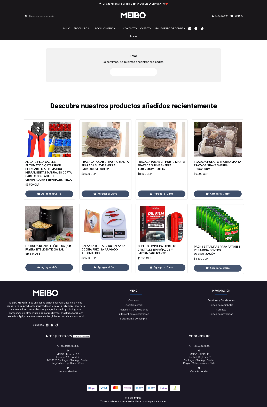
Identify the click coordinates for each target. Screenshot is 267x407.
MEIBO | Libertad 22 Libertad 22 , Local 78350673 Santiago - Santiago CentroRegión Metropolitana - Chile (68, 357)
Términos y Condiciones (221, 300)
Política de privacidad (221, 314)
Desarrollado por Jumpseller (150, 401)
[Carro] (237, 16)
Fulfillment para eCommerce (133, 314)
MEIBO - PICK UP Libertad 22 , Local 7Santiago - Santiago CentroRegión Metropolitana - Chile (199, 357)
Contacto (133, 300)
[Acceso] (220, 16)
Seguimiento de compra (133, 318)
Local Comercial (134, 305)
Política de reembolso (221, 305)
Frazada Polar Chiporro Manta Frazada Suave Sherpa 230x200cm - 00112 (105, 177)
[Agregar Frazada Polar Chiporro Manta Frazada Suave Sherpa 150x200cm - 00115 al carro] (161, 209)
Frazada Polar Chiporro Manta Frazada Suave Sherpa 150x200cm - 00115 (161, 181)
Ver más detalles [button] (68, 370)
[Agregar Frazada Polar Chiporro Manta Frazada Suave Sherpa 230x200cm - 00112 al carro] (105, 205)
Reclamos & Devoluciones (133, 309)
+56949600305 (68, 345)
